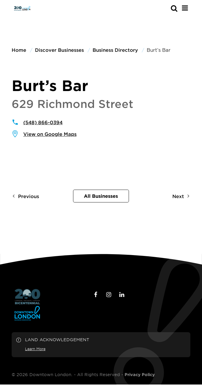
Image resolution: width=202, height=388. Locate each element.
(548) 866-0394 (43, 122)
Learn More (35, 348)
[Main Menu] (185, 7)
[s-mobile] (163, 8)
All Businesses (101, 196)
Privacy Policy (140, 374)
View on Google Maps (50, 134)
